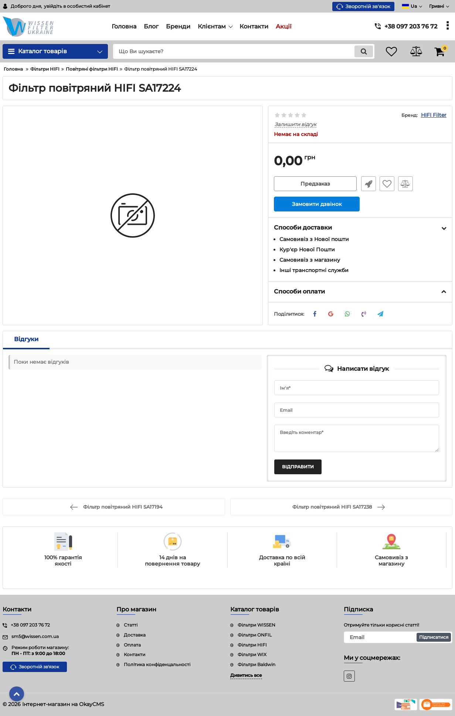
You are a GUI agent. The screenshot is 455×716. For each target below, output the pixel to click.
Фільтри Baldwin (256, 664)
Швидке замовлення (367, 184)
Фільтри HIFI (252, 645)
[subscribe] (398, 637)
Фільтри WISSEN (256, 625)
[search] (241, 51)
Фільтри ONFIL (255, 635)
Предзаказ (315, 184)
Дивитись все (246, 675)
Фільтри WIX (252, 654)
